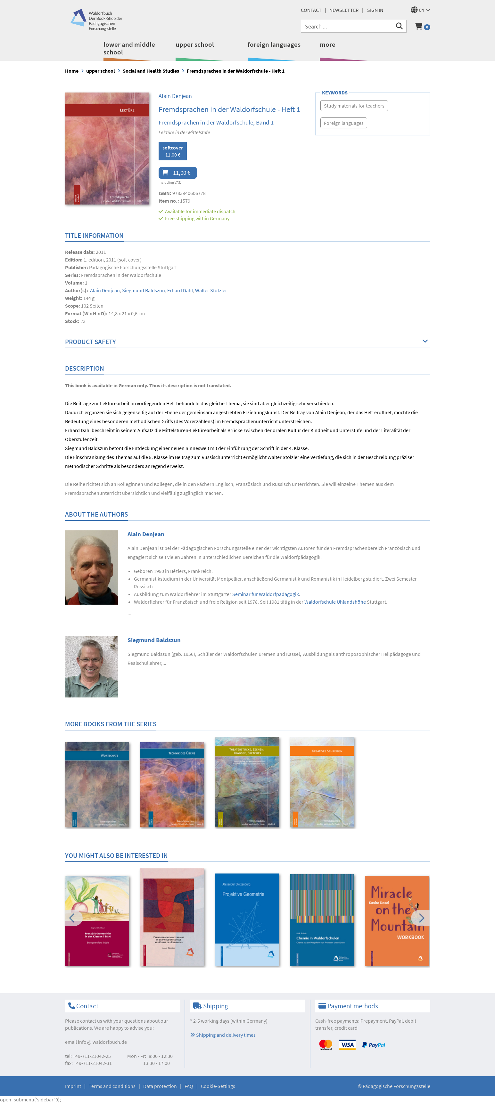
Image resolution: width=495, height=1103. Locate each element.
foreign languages (274, 44)
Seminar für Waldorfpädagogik (265, 594)
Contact (311, 10)
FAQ (189, 1086)
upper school (195, 44)
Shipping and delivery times (223, 1035)
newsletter (344, 10)
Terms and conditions (112, 1086)
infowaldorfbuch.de (102, 1042)
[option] (98, 785)
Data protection (160, 1086)
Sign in (375, 10)
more (327, 44)
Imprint (73, 1086)
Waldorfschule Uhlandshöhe (335, 602)
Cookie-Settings (218, 1086)
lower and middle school (129, 48)
